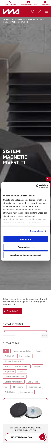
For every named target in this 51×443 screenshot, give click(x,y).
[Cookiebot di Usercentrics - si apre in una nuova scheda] (36, 186)
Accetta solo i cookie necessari (25, 255)
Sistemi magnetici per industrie (26, 19)
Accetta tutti (25, 239)
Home (6, 19)
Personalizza (36, 231)
